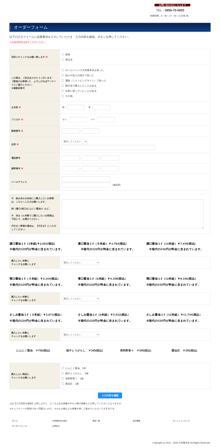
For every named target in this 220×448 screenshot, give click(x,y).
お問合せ (56, 426)
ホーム (15, 421)
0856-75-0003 (174, 10)
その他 (70, 96)
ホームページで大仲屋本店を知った (84, 70)
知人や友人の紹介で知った (79, 75)
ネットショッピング (181, 421)
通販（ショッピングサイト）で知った (85, 80)
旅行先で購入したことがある (81, 85)
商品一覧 (96, 421)
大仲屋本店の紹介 (59, 421)
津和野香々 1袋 (74, 378)
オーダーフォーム (19, 426)
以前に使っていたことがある (81, 90)
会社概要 (136, 421)
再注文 (69, 59)
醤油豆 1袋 (72, 383)
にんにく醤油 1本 (75, 368)
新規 (67, 54)
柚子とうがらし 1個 (76, 373)
